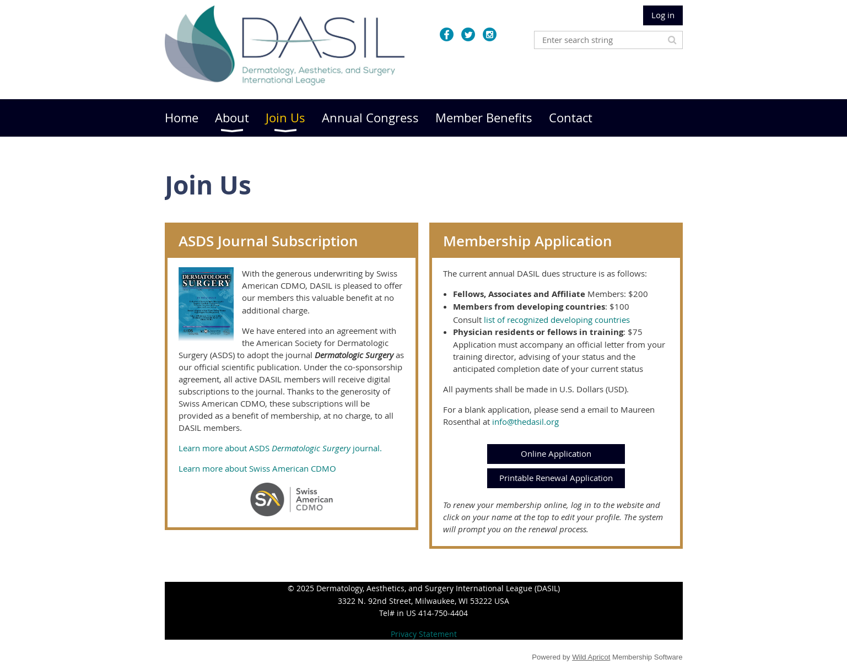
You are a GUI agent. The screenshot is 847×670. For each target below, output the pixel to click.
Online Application (556, 453)
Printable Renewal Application (556, 477)
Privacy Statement (424, 634)
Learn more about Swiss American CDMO (257, 468)
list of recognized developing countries (557, 319)
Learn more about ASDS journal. (280, 447)
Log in (663, 14)
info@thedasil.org (525, 421)
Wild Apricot (591, 657)
